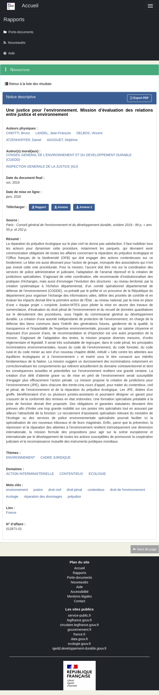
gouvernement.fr (79, 629)
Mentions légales (79, 596)
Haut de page (145, 549)
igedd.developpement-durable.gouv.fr (80, 648)
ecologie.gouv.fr (79, 644)
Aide (79, 587)
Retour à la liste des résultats (28, 84)
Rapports (79, 573)
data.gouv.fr (79, 639)
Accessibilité (79, 592)
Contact (79, 601)
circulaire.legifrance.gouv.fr (79, 625)
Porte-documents (79, 577)
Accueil (79, 568)
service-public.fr (79, 615)
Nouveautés (79, 582)
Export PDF (139, 98)
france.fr (79, 634)
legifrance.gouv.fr (79, 620)
